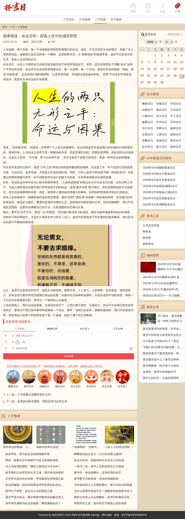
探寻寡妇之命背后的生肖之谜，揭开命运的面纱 (34, 472)
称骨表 (147, 231)
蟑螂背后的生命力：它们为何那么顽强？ (99, 454)
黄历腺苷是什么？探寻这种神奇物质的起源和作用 (163, 359)
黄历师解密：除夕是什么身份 (161, 365)
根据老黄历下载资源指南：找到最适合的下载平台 (163, 353)
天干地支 (116, 19)
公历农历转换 (151, 225)
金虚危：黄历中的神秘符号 (159, 371)
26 (181, 75)
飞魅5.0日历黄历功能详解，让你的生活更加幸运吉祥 (163, 347)
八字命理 (84, 19)
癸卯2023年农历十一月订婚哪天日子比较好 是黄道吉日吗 (163, 295)
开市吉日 (161, 122)
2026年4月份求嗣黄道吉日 (159, 204)
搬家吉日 (147, 103)
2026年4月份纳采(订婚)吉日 (160, 192)
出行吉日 (147, 128)
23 (161, 75)
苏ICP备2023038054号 (134, 515)
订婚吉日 (147, 115)
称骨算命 (148, 243)
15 (155, 68)
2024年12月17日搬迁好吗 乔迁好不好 (163, 289)
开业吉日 (175, 103)
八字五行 (68, 19)
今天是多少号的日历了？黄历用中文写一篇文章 (163, 341)
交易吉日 (147, 134)
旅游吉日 (175, 134)
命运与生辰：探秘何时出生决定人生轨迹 (99, 460)
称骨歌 (147, 237)
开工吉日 (175, 115)
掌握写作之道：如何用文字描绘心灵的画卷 (100, 503)
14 (148, 68)
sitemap (95, 515)
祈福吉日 (161, 140)
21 (148, 75)
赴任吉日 (147, 146)
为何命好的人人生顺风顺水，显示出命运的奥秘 (103, 484)
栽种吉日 (175, 128)
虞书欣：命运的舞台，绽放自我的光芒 (97, 472)
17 (168, 68)
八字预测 (100, 19)
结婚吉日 (147, 109)
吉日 (148, 11)
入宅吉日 (175, 109)
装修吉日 (161, 103)
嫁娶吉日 (147, 122)
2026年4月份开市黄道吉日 (159, 179)
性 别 (9, 342)
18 (175, 68)
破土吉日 (161, 146)
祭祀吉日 (175, 140)
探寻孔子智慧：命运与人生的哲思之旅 (29, 491)
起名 (163, 11)
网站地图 (107, 515)
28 (148, 82)
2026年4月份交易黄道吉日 (159, 198)
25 (175, 75)
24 (168, 75)
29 (155, 82)
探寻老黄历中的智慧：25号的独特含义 (163, 328)
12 (181, 62)
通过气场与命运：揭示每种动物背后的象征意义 (34, 497)
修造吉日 (175, 146)
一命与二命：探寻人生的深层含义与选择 (99, 466)
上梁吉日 (161, 134)
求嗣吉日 (147, 140)
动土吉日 (161, 115)
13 (142, 68)
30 (161, 82)
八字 (177, 11)
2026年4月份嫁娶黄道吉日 (159, 167)
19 (181, 68)
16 (161, 68)
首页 (4, 27)
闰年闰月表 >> (175, 34)
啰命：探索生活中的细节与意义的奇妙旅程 (31, 460)
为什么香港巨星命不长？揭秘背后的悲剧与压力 (103, 491)
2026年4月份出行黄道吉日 (159, 173)
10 (168, 62)
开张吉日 (175, 122)
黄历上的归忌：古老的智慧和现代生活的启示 (163, 378)
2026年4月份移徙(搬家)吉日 (160, 186)
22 (155, 75)
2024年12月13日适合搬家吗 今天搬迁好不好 (163, 283)
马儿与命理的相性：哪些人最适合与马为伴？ (33, 466)
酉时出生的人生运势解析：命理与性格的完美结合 (104, 497)
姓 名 (9, 335)
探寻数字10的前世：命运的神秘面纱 (96, 478)
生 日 (9, 348)
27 (142, 82)
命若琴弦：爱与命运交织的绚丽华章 (27, 454)
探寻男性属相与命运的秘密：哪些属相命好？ (33, 503)
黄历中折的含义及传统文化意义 (162, 334)
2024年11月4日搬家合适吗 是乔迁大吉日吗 (163, 277)
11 (175, 62)
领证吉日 (161, 109)
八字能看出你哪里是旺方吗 (34, 394)
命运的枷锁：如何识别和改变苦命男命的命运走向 (35, 484)
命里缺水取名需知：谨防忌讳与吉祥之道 (42, 401)
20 (142, 75)
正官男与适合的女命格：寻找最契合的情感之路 (34, 478)
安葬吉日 (161, 128)
